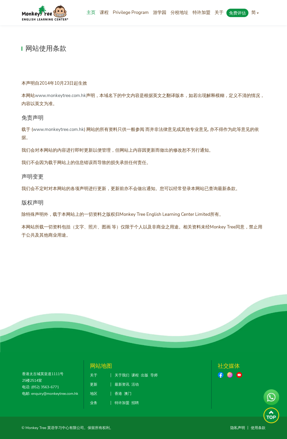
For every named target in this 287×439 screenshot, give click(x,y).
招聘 (135, 402)
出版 (144, 375)
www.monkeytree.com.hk (60, 96)
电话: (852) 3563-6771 (40, 387)
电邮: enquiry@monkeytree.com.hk (50, 393)
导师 (154, 375)
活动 (135, 384)
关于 (219, 12)
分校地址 (179, 12)
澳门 (127, 393)
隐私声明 (237, 427)
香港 (118, 393)
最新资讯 (122, 384)
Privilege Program (131, 12)
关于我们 (122, 375)
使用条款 (258, 427)
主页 (91, 12)
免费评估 (237, 13)
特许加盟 (201, 12)
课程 (104, 12)
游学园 (159, 12)
